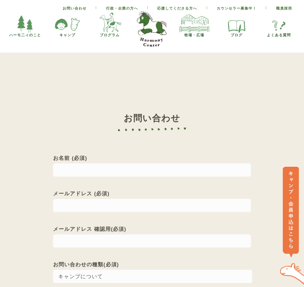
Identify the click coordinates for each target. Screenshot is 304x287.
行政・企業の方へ (122, 8)
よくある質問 (279, 24)
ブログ (236, 24)
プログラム (110, 24)
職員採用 (284, 8)
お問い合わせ (75, 8)
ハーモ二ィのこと (25, 24)
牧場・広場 (194, 24)
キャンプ (67, 24)
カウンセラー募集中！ (237, 8)
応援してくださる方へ (177, 8)
